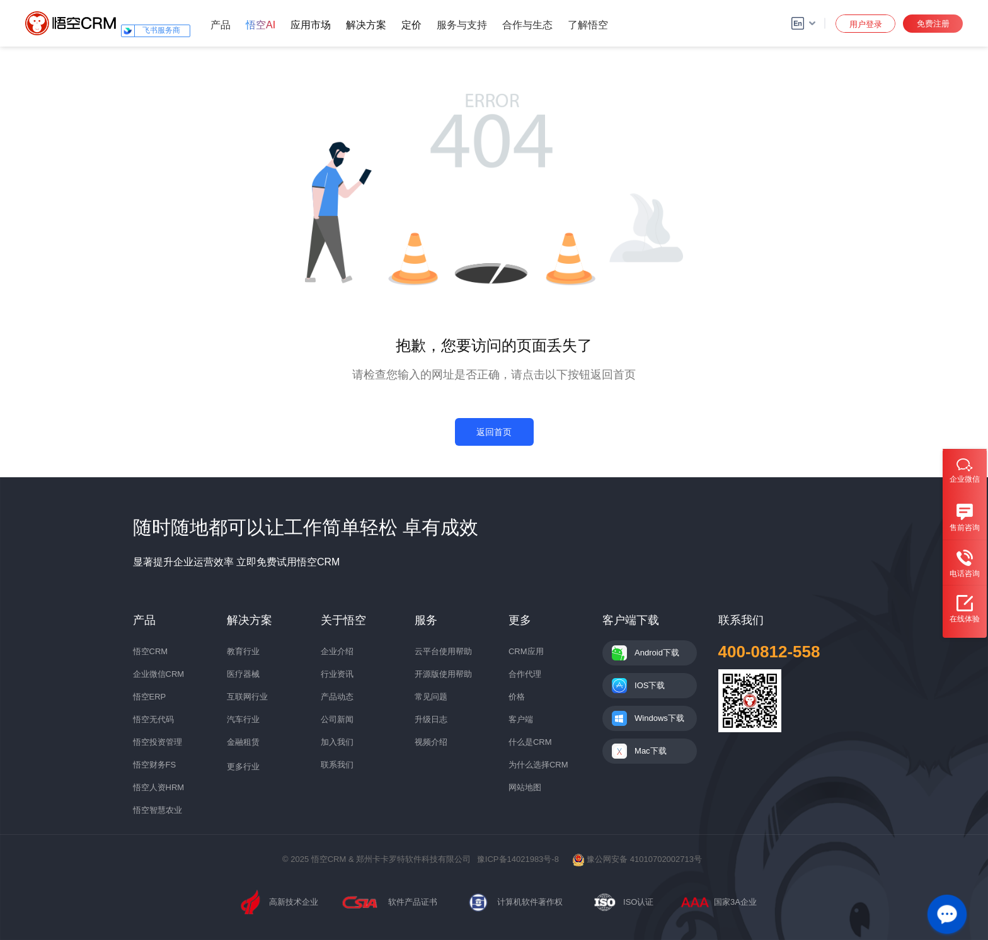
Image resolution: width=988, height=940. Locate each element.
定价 (411, 25)
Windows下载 (659, 718)
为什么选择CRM (538, 764)
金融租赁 (243, 742)
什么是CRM (530, 742)
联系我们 (337, 764)
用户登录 (865, 24)
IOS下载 (650, 685)
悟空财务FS (154, 764)
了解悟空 (588, 25)
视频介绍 (431, 742)
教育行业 (243, 651)
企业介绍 (337, 651)
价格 (516, 696)
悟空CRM (150, 651)
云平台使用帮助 (443, 651)
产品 (220, 25)
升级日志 (431, 719)
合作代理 (524, 674)
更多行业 (243, 766)
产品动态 (337, 696)
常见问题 (431, 696)
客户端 (520, 719)
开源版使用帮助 (443, 674)
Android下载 (657, 652)
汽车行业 (243, 719)
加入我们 (337, 742)
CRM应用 (526, 651)
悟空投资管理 (157, 742)
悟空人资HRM (159, 787)
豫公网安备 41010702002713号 (637, 859)
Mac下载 (651, 751)
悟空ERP (149, 696)
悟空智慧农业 (157, 810)
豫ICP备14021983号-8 (518, 859)
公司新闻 (337, 719)
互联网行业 (247, 696)
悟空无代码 (153, 719)
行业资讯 (337, 674)
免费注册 (933, 23)
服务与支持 (462, 25)
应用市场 (310, 25)
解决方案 (366, 25)
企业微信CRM (159, 674)
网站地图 (524, 787)
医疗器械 (243, 674)
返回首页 (494, 432)
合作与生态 (527, 25)
